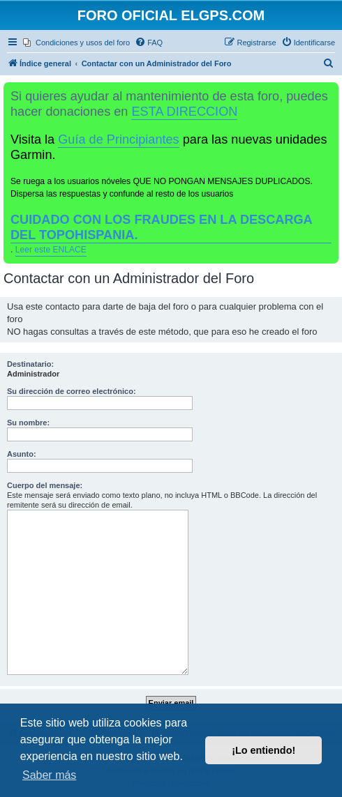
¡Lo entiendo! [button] (263, 750)
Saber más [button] (49, 775)
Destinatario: (30, 364)
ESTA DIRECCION (184, 112)
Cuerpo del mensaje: (44, 485)
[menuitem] (76, 42)
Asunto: (21, 454)
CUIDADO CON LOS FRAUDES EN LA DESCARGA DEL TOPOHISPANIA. (161, 227)
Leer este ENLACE (51, 250)
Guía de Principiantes (118, 139)
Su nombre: (28, 422)
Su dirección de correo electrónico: (71, 391)
